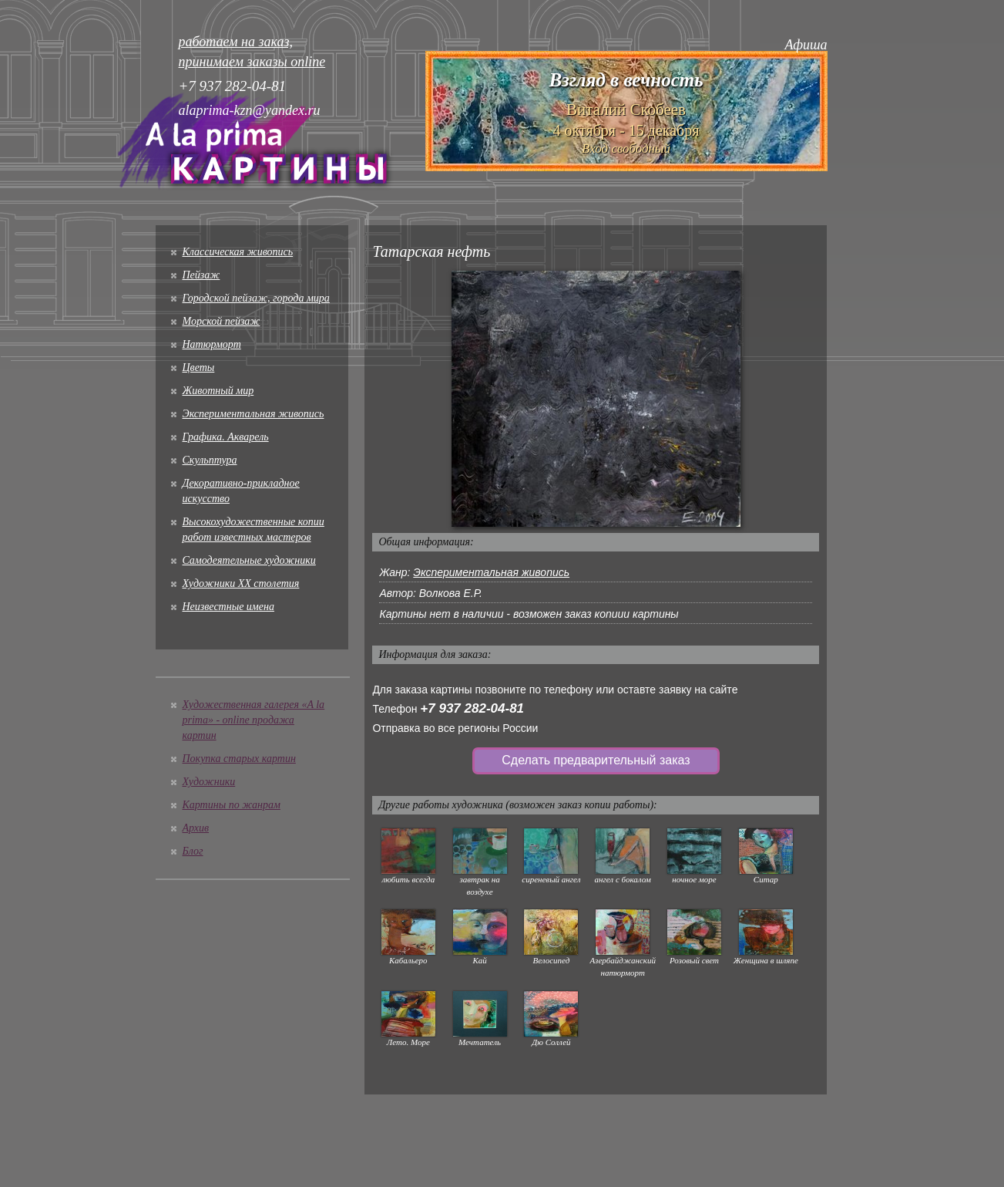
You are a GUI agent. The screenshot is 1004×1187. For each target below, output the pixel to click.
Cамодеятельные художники (249, 560)
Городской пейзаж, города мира (256, 298)
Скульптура (210, 460)
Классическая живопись (238, 252)
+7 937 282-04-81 (472, 708)
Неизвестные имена (228, 606)
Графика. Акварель (226, 437)
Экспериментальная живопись (253, 414)
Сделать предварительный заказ (596, 760)
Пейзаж (201, 275)
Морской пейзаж (221, 321)
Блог (193, 851)
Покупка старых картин (239, 758)
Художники (209, 781)
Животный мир (218, 390)
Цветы (199, 367)
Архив (196, 828)
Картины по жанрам (231, 805)
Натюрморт (212, 344)
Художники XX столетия (241, 583)
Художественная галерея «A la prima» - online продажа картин (254, 720)
